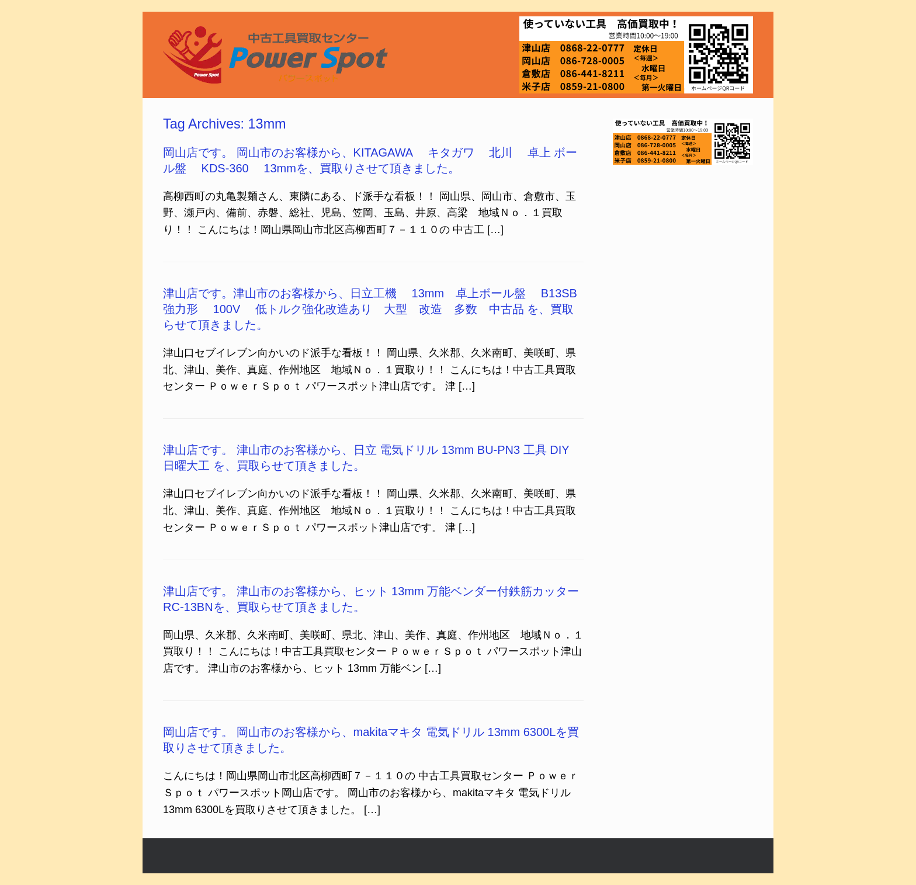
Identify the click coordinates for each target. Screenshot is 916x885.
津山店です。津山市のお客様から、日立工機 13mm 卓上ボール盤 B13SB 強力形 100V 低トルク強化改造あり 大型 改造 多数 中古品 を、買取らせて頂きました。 (377, 309)
